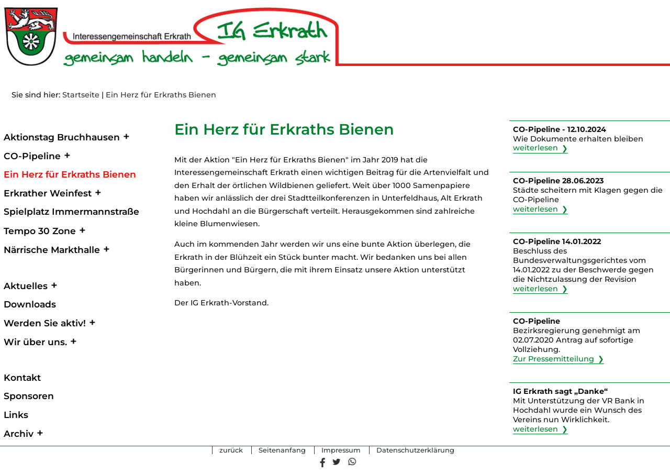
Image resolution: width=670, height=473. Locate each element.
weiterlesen (535, 148)
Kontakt (22, 377)
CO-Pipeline (32, 155)
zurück (231, 450)
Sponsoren (29, 395)
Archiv (19, 433)
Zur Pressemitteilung (553, 359)
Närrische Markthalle (52, 249)
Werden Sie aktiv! (45, 322)
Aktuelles (26, 285)
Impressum (341, 450)
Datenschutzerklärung (415, 450)
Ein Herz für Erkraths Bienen (161, 95)
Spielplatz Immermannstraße (71, 211)
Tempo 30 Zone (40, 230)
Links (16, 414)
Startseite (80, 95)
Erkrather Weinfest (48, 193)
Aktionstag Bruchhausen (62, 136)
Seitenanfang (282, 450)
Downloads (30, 304)
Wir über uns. (35, 341)
